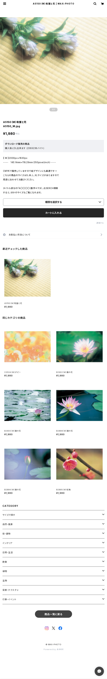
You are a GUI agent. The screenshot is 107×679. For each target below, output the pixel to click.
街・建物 (6, 533)
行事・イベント (9, 599)
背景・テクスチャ (10, 590)
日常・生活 (7, 552)
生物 (4, 580)
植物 (4, 571)
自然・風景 (7, 524)
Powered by (53, 649)
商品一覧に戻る (53, 614)
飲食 (4, 561)
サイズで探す (8, 515)
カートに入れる (53, 212)
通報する (100, 223)
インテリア (7, 543)
